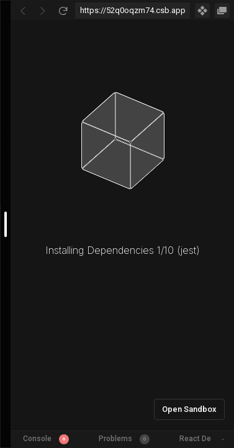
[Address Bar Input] (132, 10)
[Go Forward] (42, 10)
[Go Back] (23, 10)
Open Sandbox (189, 409)
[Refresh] (62, 10)
